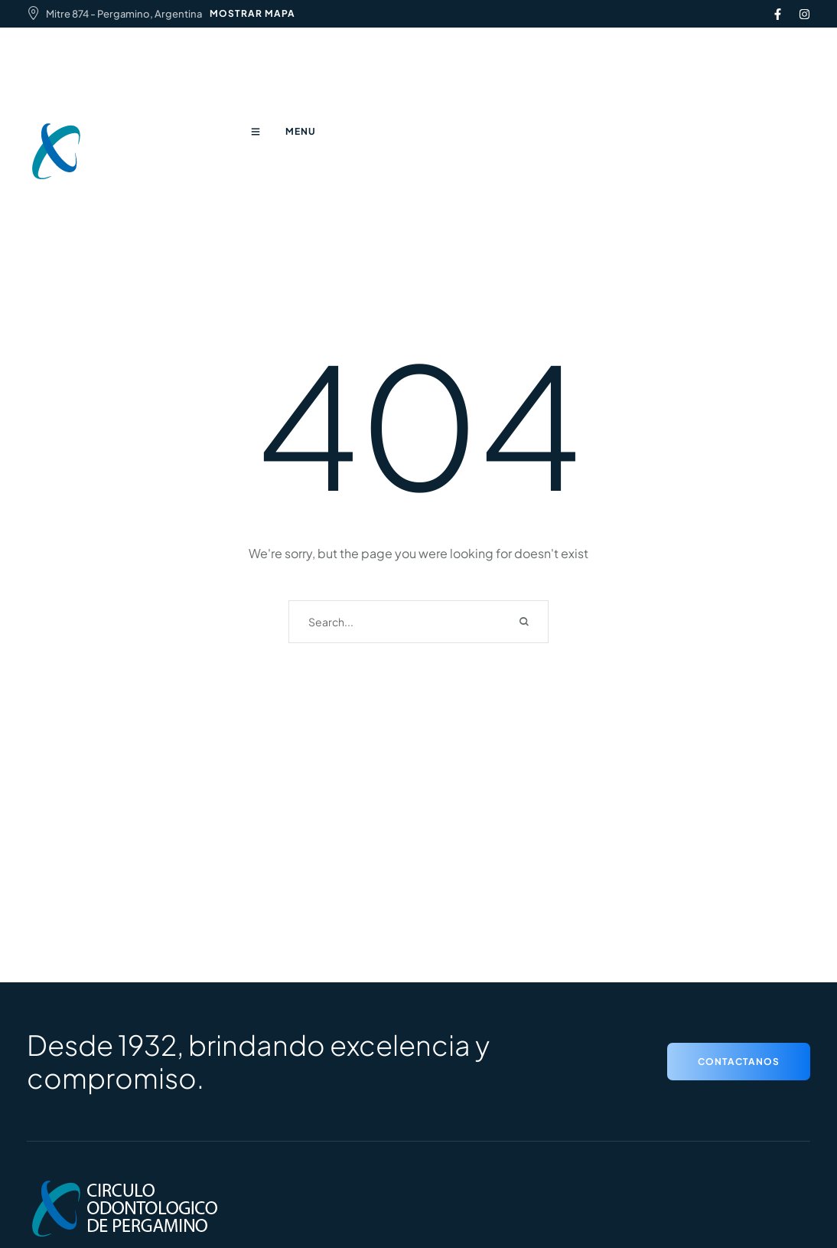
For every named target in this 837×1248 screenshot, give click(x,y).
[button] (738, 1061)
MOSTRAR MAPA (252, 13)
